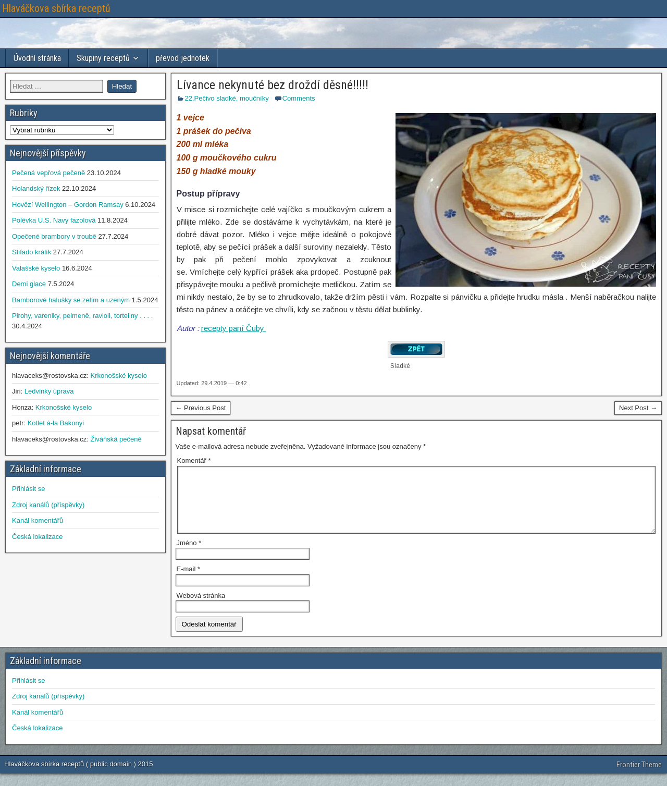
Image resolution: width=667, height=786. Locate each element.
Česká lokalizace (37, 537)
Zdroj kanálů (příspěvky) (48, 505)
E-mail (189, 581)
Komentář (194, 460)
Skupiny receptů (103, 58)
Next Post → (638, 408)
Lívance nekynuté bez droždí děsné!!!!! (272, 85)
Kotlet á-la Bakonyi (56, 423)
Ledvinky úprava (49, 391)
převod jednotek (182, 58)
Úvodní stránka (37, 58)
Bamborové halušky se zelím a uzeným (71, 300)
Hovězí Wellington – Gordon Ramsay (67, 204)
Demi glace (29, 284)
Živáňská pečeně (115, 439)
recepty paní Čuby (233, 328)
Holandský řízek (36, 188)
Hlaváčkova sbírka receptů (56, 8)
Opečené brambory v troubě (54, 236)
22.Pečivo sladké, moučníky (227, 98)
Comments (298, 98)
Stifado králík (31, 252)
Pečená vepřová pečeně (48, 173)
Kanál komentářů (37, 520)
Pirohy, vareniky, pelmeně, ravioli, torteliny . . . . (82, 316)
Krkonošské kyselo (118, 375)
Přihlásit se (28, 489)
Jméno (189, 555)
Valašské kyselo (36, 268)
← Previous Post (201, 408)
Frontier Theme (639, 777)
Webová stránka (201, 608)
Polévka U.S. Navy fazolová (53, 220)
